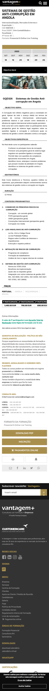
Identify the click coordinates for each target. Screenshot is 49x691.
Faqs (4, 603)
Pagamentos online (11, 619)
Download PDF (24, 433)
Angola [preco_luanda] (18, 291)
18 (6, 60)
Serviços (5, 584)
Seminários (6, 636)
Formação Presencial (10, 630)
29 (36, 60)
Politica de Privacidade (11, 606)
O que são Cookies (24, 680)
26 (43, 60)
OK (43, 493)
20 (20, 60)
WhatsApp (7, 657)
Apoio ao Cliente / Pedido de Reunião (17, 594)
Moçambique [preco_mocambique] (31, 291)
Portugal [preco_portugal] (7, 291)
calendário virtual (9, 651)
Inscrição (24, 441)
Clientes (5, 591)
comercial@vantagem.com (24, 397)
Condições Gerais (9, 609)
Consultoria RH (8, 633)
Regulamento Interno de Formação (16, 613)
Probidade (17, 236)
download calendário (10, 648)
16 (13, 60)
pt (4, 569)
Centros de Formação (10, 588)
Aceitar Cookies (24, 686)
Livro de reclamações (10, 616)
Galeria (5, 600)
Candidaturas (7, 597)
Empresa (5, 581)
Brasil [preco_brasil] (5, 294)
